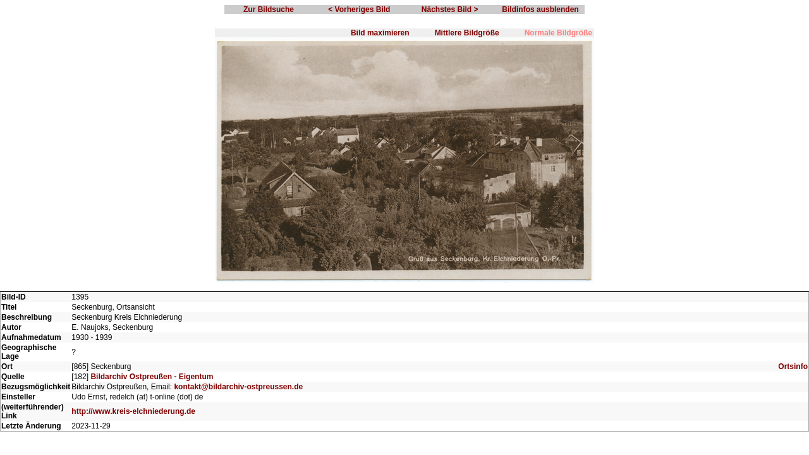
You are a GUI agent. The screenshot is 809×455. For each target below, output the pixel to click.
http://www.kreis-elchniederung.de (133, 411)
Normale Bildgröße (558, 32)
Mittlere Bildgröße (467, 32)
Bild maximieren (380, 32)
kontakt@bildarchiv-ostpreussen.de (238, 386)
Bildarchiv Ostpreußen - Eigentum (151, 376)
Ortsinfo (793, 366)
